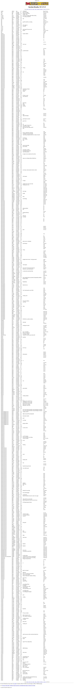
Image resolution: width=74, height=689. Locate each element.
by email (15, 683)
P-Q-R (41, 9)
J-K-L (36, 9)
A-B (28, 9)
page (3, 685)
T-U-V (45, 9)
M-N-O (38, 9)
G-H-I (33, 9)
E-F (31, 9)
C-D (30, 9)
